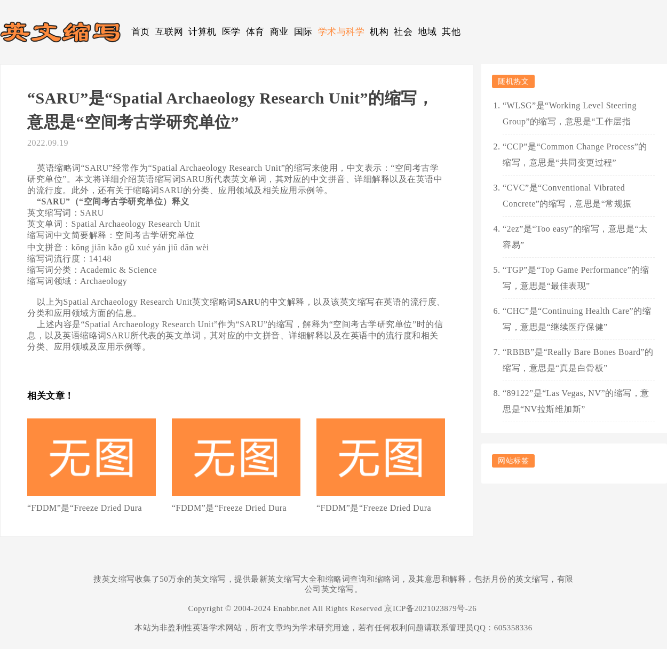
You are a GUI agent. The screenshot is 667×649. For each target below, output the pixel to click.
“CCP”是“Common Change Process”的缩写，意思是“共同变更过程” (575, 154)
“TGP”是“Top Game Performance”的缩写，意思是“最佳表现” (576, 277)
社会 (403, 32)
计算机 (202, 32)
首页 (140, 32)
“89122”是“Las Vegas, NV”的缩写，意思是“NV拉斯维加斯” (576, 401)
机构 (379, 32)
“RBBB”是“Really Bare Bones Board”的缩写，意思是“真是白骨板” (578, 360)
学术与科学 (341, 32)
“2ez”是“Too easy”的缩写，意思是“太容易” (575, 236)
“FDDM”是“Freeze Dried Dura (84, 507)
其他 (451, 32)
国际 (303, 32)
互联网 (169, 32)
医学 (231, 32)
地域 (427, 32)
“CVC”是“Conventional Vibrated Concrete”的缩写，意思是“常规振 (567, 195)
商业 (279, 32)
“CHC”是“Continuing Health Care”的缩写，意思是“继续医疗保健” (577, 318)
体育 (255, 32)
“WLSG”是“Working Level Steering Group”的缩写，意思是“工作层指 (570, 113)
